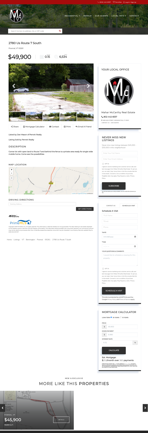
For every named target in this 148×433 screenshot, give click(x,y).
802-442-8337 (110, 117)
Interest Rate (107, 339)
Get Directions (85, 204)
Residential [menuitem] (71, 16)
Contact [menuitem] (134, 16)
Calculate (114, 350)
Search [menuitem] (87, 16)
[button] (60, 31)
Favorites (117, 2)
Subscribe (114, 186)
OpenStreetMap (82, 193)
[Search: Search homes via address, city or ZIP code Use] (33, 31)
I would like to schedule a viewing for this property (120, 259)
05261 (47, 236)
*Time (104, 242)
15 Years (124, 317)
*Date (104, 232)
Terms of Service (125, 299)
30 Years (115, 317)
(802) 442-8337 (104, 2)
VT (23, 236)
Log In (127, 2)
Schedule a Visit (128, 205)
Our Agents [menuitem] (101, 16)
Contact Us (105, 122)
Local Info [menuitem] (118, 16)
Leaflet (74, 193)
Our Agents (115, 122)
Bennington (30, 236)
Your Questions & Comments (113, 251)
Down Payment (108, 331)
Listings (17, 236)
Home (9, 236)
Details (61, 423)
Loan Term (106, 317)
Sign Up (133, 2)
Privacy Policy (111, 299)
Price (104, 323)
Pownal (40, 236)
